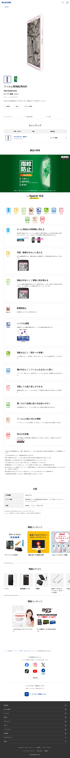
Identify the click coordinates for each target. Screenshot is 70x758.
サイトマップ (31, 747)
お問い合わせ (39, 750)
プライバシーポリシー (47, 747)
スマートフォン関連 (18, 650)
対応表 (8, 106)
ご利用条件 (38, 747)
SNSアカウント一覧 (22, 747)
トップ (5, 650)
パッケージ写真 (28, 106)
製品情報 (6, 6)
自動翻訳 (46, 750)
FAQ (17, 106)
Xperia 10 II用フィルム (28, 650)
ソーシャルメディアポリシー (29, 750)
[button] (35, 713)
